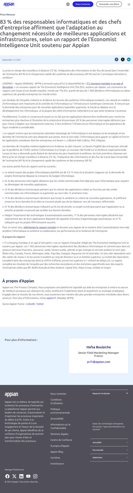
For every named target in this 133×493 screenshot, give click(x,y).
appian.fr (51, 298)
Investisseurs (57, 463)
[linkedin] (129, 59)
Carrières (55, 457)
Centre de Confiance (61, 440)
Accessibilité (57, 418)
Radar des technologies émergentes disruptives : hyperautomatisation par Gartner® (109, 427)
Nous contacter (58, 393)
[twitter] (123, 59)
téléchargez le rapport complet (40, 227)
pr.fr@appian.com (98, 361)
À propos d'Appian (60, 445)
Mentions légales (59, 434)
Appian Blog (57, 451)
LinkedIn (30, 304)
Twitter (40, 304)
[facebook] (116, 59)
